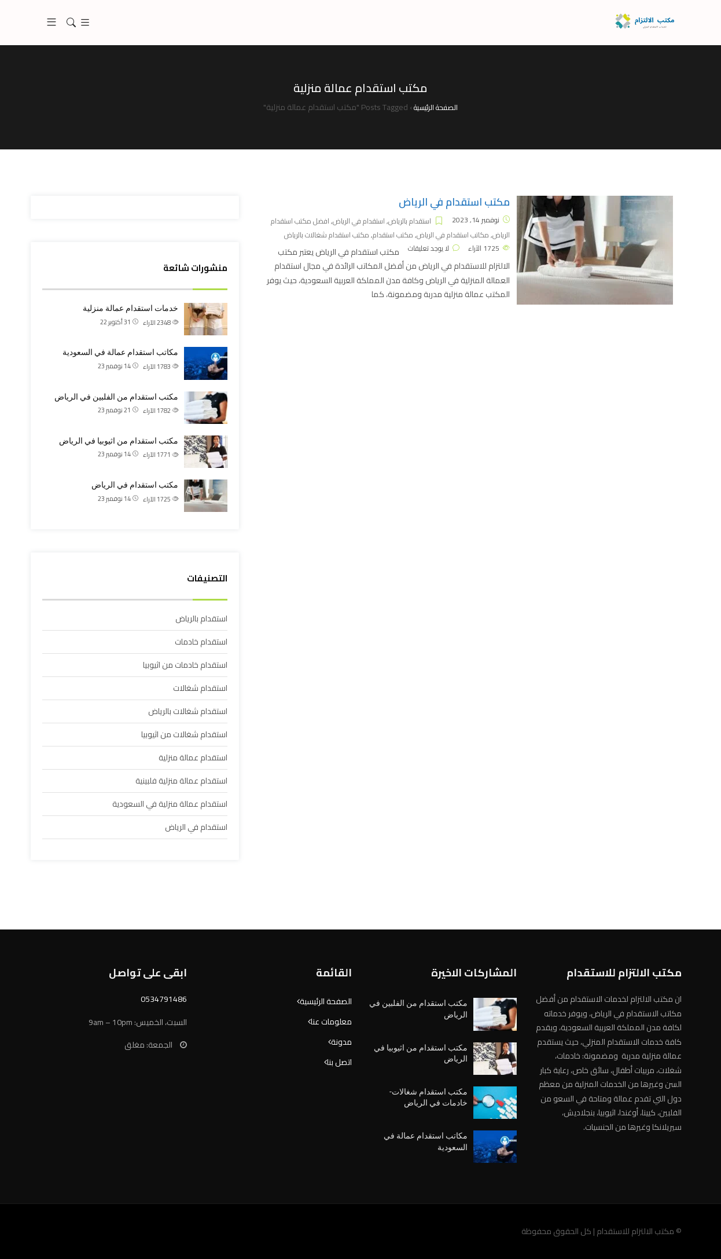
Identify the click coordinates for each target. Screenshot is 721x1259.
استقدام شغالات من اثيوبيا (184, 734)
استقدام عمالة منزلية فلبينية (181, 780)
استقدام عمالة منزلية (193, 757)
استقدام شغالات (200, 688)
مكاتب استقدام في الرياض (453, 234)
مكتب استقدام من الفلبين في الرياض (116, 396)
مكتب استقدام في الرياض (454, 201)
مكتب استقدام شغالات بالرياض (326, 234)
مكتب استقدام (393, 234)
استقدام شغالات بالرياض (187, 711)
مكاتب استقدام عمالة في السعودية (120, 352)
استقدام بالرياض (409, 221)
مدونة (341, 1041)
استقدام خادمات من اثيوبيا (185, 664)
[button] (51, 22)
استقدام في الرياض (359, 221)
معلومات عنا (331, 1021)
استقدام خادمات (201, 641)
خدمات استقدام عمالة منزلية (130, 308)
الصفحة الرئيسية (326, 1001)
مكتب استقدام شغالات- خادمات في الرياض (428, 1097)
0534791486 (164, 999)
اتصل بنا (339, 1062)
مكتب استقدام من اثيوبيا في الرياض (118, 440)
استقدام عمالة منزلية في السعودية (169, 803)
